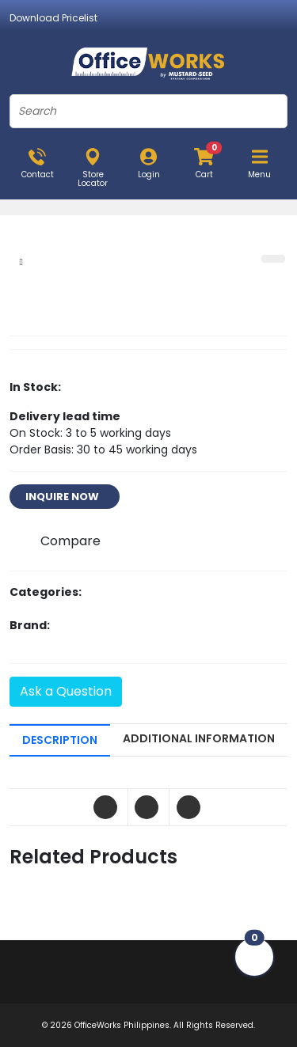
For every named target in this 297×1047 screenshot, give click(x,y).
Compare (70, 541)
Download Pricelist (53, 18)
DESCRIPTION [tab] (59, 740)
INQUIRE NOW (64, 496)
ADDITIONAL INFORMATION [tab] (199, 738)
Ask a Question (66, 691)
